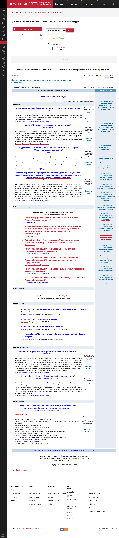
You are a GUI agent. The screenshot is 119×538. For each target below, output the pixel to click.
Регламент (14, 497)
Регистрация (15, 493)
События (51, 504)
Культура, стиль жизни (18, 12)
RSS (41, 35)
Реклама (51, 490)
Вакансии (32, 501)
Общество (92, 504)
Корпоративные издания (57, 493)
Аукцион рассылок (54, 501)
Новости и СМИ (94, 497)
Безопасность (34, 497)
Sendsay (51, 497)
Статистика (54, 44)
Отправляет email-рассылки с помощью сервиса (40, 4)
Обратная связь (35, 504)
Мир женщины (72, 499)
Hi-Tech (69, 512)
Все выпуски (66, 60)
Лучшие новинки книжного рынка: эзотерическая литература (45, 21)
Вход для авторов (17, 490)
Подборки (91, 2)
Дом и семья (93, 508)
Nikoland (114, 528)
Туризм (69, 496)
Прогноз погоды (94, 493)
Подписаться (27, 29)
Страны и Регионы (95, 501)
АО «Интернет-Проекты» (30, 529)
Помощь (14, 501)
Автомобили (71, 492)
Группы (76, 2)
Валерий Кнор (58, 38)
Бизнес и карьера (73, 503)
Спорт (91, 490)
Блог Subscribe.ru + (36, 493)
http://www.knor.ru (68, 296)
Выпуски (61, 2)
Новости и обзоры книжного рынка (50, 12)
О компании (33, 490)
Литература (32, 12)
